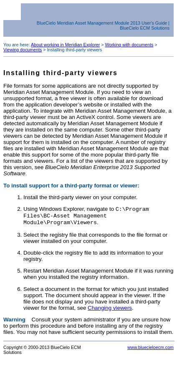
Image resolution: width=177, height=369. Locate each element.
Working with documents (129, 44)
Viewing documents (22, 49)
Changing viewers (110, 310)
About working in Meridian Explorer (65, 44)
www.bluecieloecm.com (150, 349)
